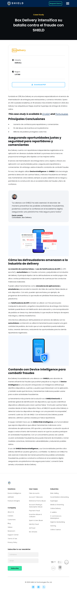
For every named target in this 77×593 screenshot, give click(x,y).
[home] (15, 3)
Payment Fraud (34, 511)
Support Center (13, 535)
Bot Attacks (33, 532)
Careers (10, 516)
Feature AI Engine (14, 501)
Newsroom (11, 531)
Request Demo (55, 3)
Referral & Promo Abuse (37, 501)
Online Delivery (55, 508)
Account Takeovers (36, 497)
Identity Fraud (34, 524)
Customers (12, 520)
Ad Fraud (32, 528)
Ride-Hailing (54, 493)
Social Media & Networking (59, 497)
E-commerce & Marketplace (55, 517)
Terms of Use (12, 539)
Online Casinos (55, 530)
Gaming (53, 526)
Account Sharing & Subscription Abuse (35, 506)
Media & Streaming (57, 505)
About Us (11, 512)
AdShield (11, 497)
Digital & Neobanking (57, 522)
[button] (67, 3)
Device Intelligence (14, 493)
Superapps (54, 501)
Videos (10, 527)
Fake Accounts (34, 493)
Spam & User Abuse (36, 520)
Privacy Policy (12, 542)
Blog (9, 523)
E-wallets (53, 512)
